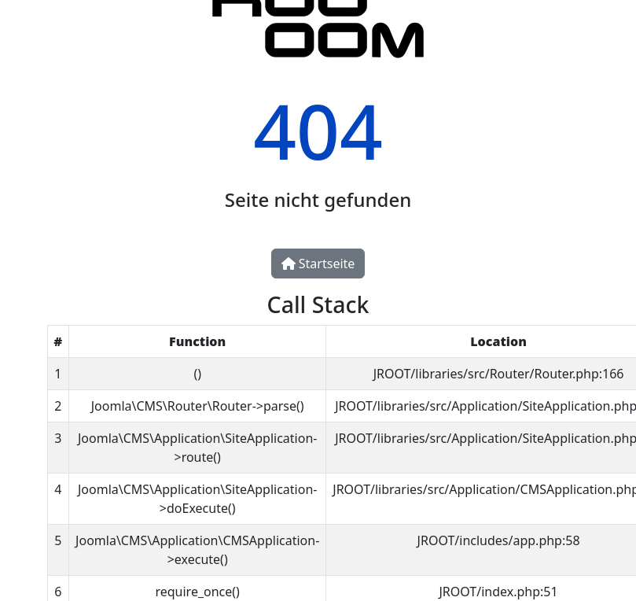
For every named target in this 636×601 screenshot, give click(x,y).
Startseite (318, 263)
